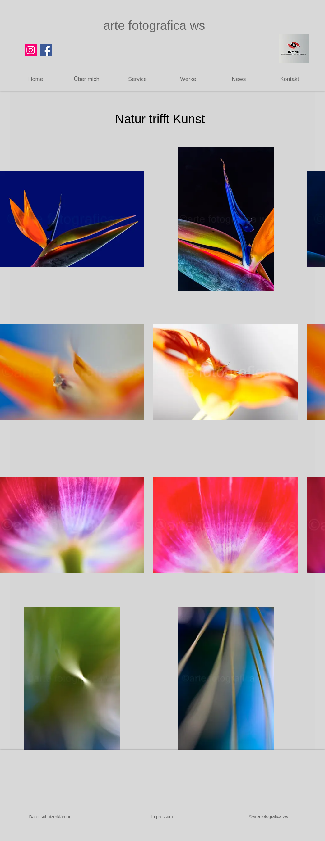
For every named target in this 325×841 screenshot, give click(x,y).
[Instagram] (31, 50)
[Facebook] (46, 50)
